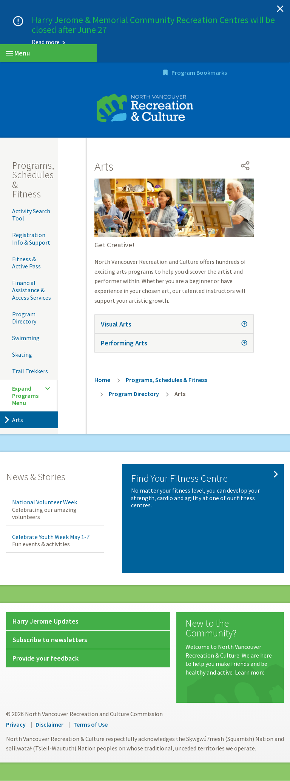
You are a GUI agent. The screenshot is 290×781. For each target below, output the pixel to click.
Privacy (16, 725)
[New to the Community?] (230, 648)
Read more (46, 42)
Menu (18, 53)
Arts (17, 420)
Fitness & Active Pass (26, 263)
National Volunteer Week (44, 503)
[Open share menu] (245, 166)
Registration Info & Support (31, 239)
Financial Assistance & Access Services (31, 290)
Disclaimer (49, 725)
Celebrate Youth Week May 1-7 (50, 537)
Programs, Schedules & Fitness (33, 180)
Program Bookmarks (244, 73)
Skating (22, 355)
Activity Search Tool (31, 215)
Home (102, 380)
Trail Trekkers (30, 372)
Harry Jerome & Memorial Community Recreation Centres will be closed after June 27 (153, 24)
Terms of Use (90, 725)
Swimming (26, 338)
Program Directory (24, 318)
